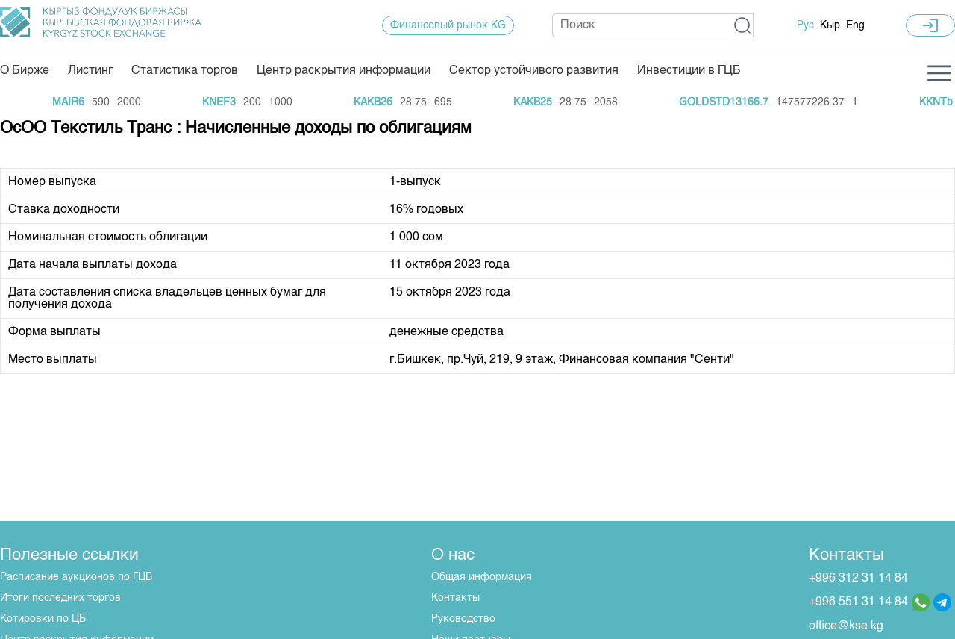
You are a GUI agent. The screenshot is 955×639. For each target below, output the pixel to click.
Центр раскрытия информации (343, 71)
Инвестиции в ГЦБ (689, 71)
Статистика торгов (184, 71)
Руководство (463, 619)
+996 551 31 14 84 (858, 602)
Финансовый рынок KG (448, 25)
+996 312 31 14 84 (858, 579)
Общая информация (481, 577)
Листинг (90, 71)
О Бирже (24, 71)
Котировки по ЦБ (43, 619)
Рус (805, 25)
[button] (743, 25)
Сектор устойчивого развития (534, 71)
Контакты (455, 598)
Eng (855, 25)
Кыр (830, 25)
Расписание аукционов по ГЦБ (76, 577)
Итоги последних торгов (60, 598)
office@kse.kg (846, 626)
